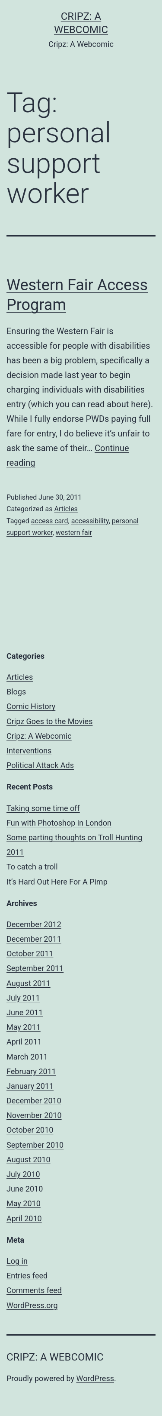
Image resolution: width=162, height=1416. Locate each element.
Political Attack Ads (40, 765)
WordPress (95, 1378)
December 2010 (33, 1100)
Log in (17, 1260)
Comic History (30, 706)
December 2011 (33, 938)
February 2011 (31, 1071)
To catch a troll (32, 866)
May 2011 (23, 1027)
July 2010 (23, 1174)
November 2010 (34, 1115)
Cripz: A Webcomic (39, 735)
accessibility (90, 521)
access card (49, 521)
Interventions (28, 750)
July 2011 (23, 997)
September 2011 (35, 968)
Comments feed (34, 1290)
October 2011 (29, 953)
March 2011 (27, 1056)
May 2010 (23, 1203)
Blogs (16, 691)
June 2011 (24, 1012)
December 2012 (33, 924)
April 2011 (24, 1041)
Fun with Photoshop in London (58, 822)
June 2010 (24, 1188)
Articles (65, 509)
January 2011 (30, 1085)
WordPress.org (32, 1305)
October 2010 (29, 1129)
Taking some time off (43, 808)
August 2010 (28, 1159)
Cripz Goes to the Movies (49, 721)
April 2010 (24, 1218)
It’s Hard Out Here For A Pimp (57, 881)
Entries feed (27, 1275)
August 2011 (28, 983)
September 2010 (35, 1144)
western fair (74, 532)
